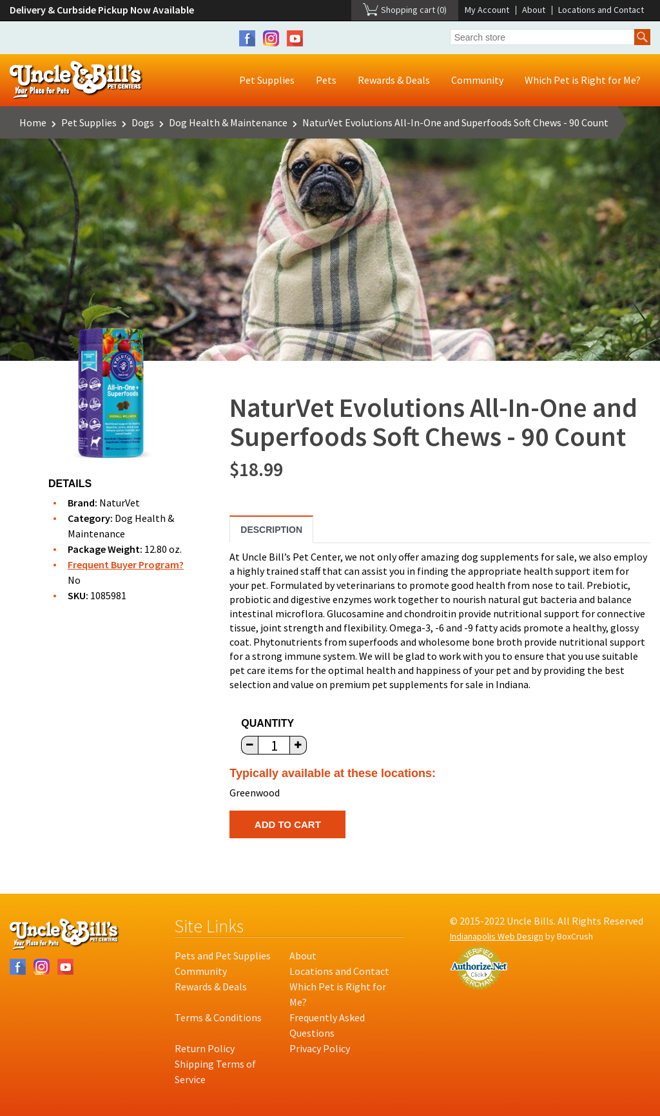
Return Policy (205, 1048)
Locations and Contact (601, 9)
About (533, 9)
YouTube (295, 38)
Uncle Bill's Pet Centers (76, 80)
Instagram (271, 38)
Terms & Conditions (218, 1017)
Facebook (247, 38)
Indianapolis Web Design (496, 936)
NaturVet (119, 502)
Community (477, 79)
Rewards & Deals (394, 79)
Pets (326, 79)
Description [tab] (271, 529)
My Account (487, 9)
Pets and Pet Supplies (223, 955)
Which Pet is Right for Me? (583, 79)
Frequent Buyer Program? (126, 564)
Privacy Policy (319, 1048)
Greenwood (254, 792)
